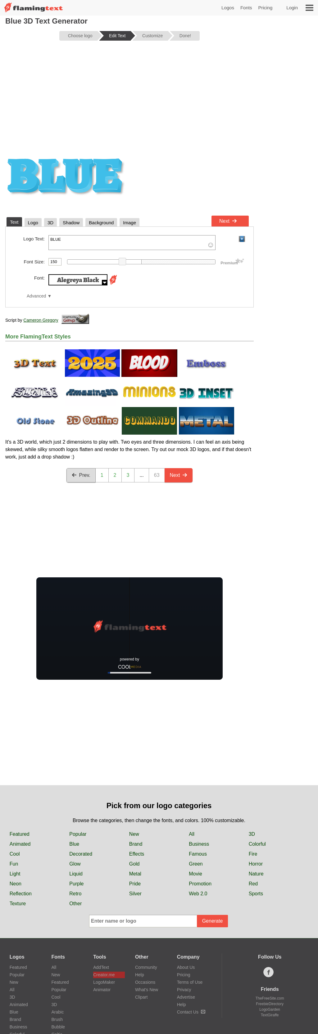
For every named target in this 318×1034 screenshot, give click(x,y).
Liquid (76, 873)
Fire (253, 854)
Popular (77, 834)
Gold (134, 863)
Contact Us (191, 1011)
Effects (136, 854)
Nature (256, 873)
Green (195, 863)
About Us (186, 967)
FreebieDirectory (270, 1004)
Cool (15, 854)
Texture (18, 903)
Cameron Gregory (40, 320)
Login (292, 7)
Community (146, 967)
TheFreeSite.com (270, 998)
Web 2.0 (198, 893)
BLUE (132, 242)
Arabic (57, 1011)
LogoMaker (104, 982)
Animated (20, 844)
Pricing (265, 7)
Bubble (58, 1026)
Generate (212, 921)
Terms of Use (189, 982)
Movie (195, 873)
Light (15, 873)
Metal (135, 873)
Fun (14, 863)
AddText (101, 967)
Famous (198, 854)
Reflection (21, 893)
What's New (146, 989)
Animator (102, 989)
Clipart (141, 997)
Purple (76, 883)
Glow (74, 863)
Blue (74, 844)
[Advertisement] (129, 93)
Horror (256, 863)
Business (199, 844)
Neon (15, 883)
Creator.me (104, 974)
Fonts (246, 7)
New (134, 834)
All (191, 834)
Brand (136, 844)
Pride (135, 883)
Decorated (80, 854)
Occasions (145, 982)
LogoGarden (269, 1009)
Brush (57, 1019)
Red (253, 883)
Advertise (186, 997)
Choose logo (80, 35)
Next (228, 221)
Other (75, 903)
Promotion (200, 883)
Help (139, 974)
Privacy (184, 989)
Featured (20, 834)
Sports (256, 893)
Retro (75, 893)
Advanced (36, 296)
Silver (135, 893)
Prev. (81, 475)
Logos (227, 7)
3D (252, 834)
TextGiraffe (270, 1015)
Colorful (257, 844)
